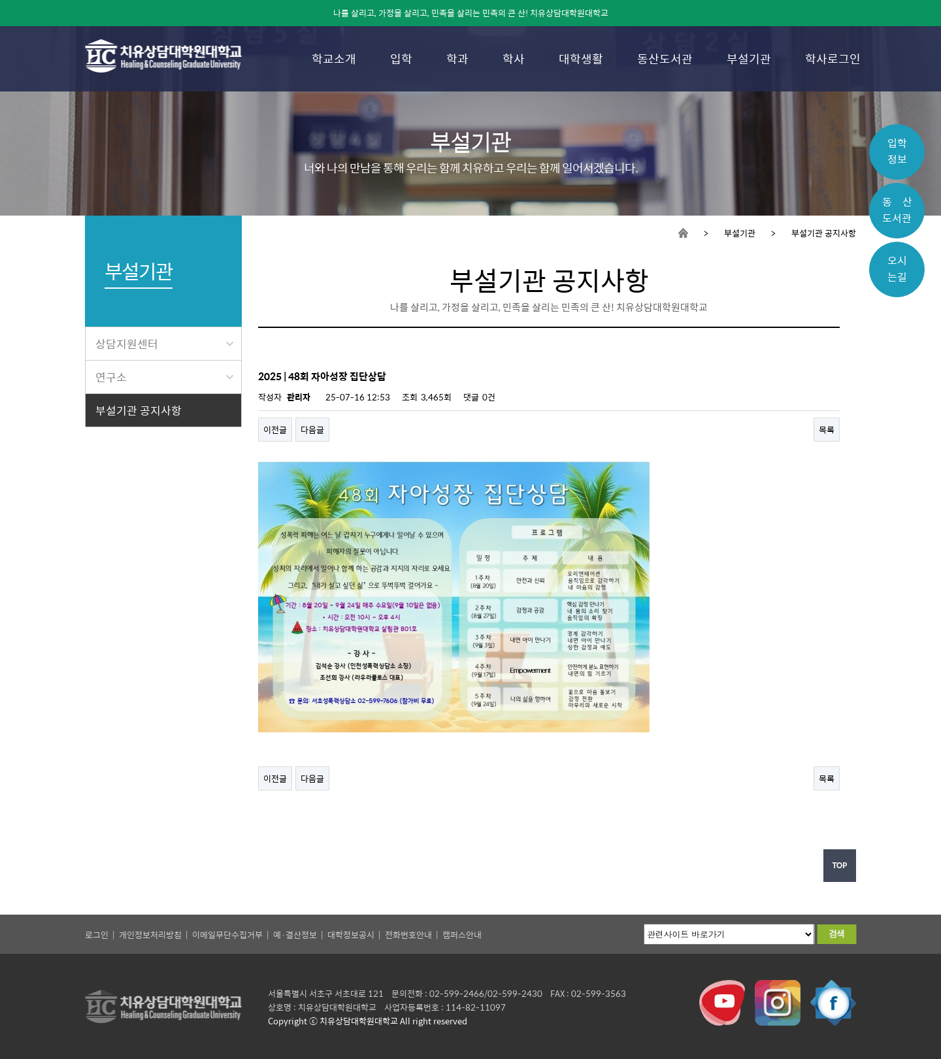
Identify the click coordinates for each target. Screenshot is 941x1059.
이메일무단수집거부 (227, 934)
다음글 (312, 429)
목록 (826, 429)
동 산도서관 (897, 209)
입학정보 (897, 151)
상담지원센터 (164, 343)
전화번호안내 (408, 934)
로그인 (96, 934)
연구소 (164, 376)
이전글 (275, 429)
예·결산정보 (295, 934)
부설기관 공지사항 (138, 410)
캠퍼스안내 (462, 934)
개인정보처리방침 (150, 934)
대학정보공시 (350, 934)
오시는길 (897, 268)
